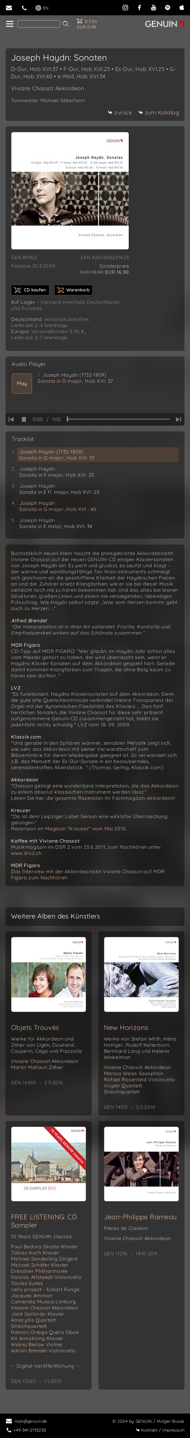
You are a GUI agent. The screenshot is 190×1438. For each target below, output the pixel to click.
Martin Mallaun (37, 1067)
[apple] (182, 7)
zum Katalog (158, 112)
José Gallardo (37, 1314)
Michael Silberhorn (62, 100)
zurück (120, 112)
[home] (9, 24)
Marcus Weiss (133, 1073)
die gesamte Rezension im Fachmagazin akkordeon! (110, 798)
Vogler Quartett (123, 1088)
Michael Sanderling (44, 1259)
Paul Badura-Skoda (44, 1246)
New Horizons (126, 1027)
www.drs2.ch (26, 853)
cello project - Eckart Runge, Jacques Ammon (46, 1292)
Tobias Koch (35, 1253)
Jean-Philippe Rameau (140, 1217)
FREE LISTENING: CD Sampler (44, 1221)
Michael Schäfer (39, 1265)
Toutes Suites (27, 1283)
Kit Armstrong (37, 1338)
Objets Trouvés (35, 1027)
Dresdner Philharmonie (39, 1271)
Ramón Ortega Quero (45, 1332)
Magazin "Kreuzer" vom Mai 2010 (85, 828)
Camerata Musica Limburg (43, 1301)
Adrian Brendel (43, 1350)
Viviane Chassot (47, 88)
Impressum (160, 1429)
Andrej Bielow (36, 1344)
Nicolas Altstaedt (46, 1277)
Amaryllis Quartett (33, 1323)
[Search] (38, 24)
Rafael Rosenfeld (139, 1079)
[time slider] (118, 419)
